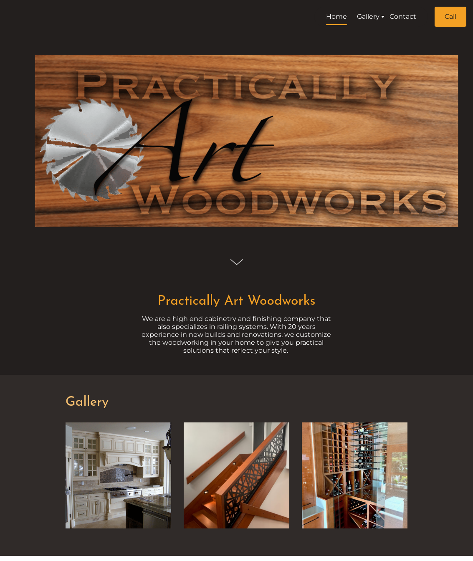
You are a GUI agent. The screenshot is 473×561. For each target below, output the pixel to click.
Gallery (87, 402)
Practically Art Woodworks (236, 301)
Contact (396, 16)
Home (329, 16)
